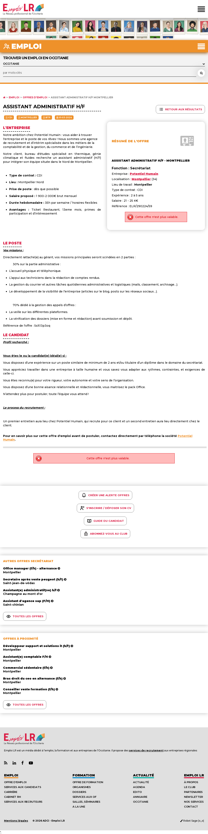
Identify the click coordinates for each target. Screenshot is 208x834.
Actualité (143, 775)
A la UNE (79, 806)
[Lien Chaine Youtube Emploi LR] (31, 763)
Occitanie (140, 801)
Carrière (10, 792)
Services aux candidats (22, 787)
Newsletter (193, 796)
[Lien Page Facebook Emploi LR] (22, 763)
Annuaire (140, 796)
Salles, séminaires (86, 801)
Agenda (139, 787)
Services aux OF (84, 796)
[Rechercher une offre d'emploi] (201, 73)
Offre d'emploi (15, 782)
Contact (191, 806)
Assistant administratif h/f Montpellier (82, 97)
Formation (84, 775)
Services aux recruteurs (23, 801)
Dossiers (79, 792)
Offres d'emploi (35, 97)
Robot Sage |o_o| (192, 820)
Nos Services (194, 801)
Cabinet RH (12, 796)
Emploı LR (194, 775)
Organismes (82, 787)
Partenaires (193, 792)
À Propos (191, 782)
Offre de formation (88, 782)
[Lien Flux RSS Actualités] (5, 763)
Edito (137, 792)
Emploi (14, 97)
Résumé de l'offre (130, 141)
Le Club (189, 787)
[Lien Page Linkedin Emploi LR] (14, 763)
